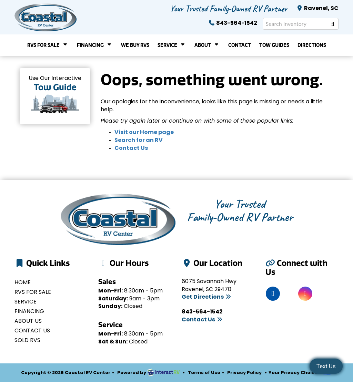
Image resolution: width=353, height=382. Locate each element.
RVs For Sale (48, 44)
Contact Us (131, 148)
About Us (28, 321)
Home (22, 283)
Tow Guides (274, 45)
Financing (95, 44)
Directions (311, 45)
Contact (239, 45)
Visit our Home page (144, 132)
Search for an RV (138, 140)
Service (172, 44)
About (207, 44)
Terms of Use (204, 373)
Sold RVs (27, 340)
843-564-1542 (232, 23)
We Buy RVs (135, 45)
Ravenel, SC (317, 8)
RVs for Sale (32, 292)
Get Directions (207, 297)
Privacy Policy (244, 373)
